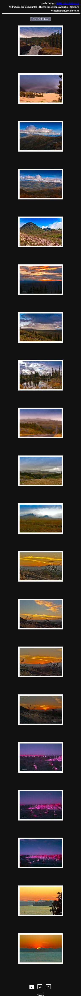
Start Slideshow (40, 19)
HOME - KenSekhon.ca (67, 3)
